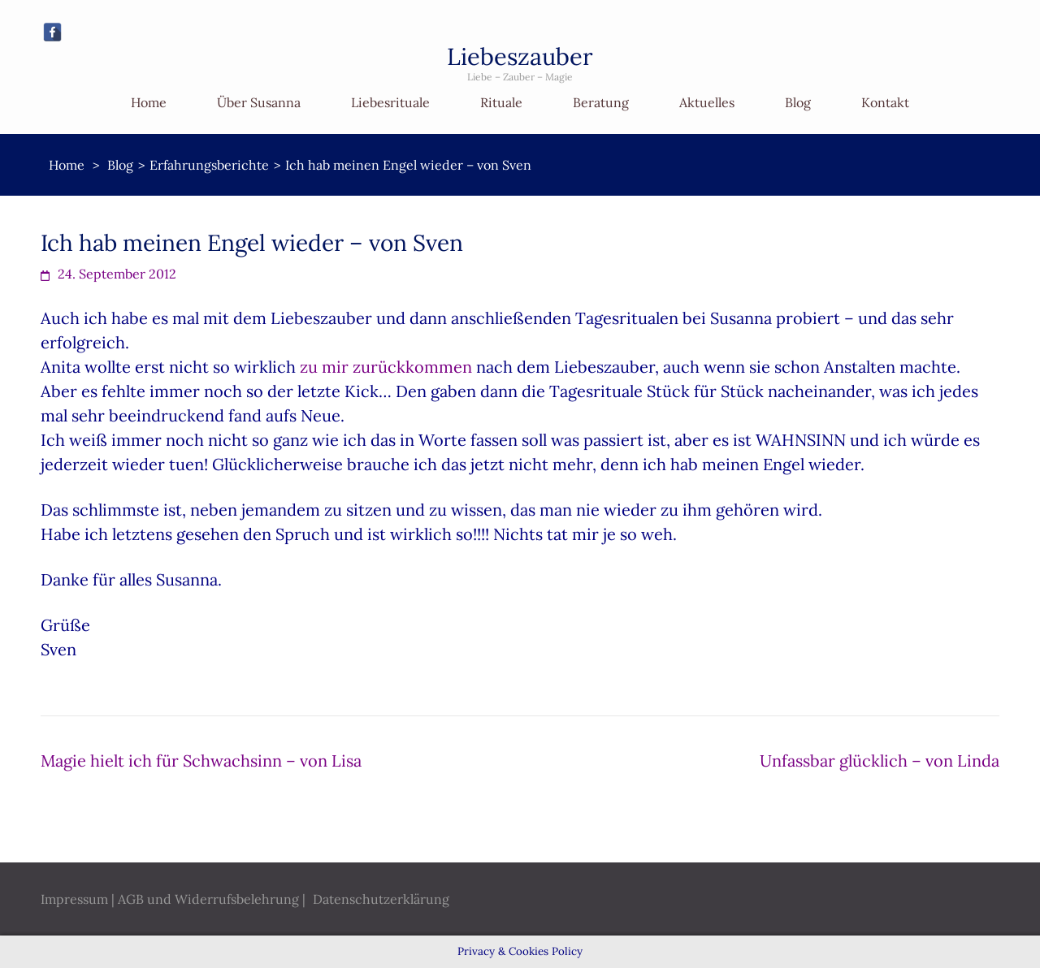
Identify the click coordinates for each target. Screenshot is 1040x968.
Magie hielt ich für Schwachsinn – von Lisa (201, 760)
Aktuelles (706, 102)
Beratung (601, 102)
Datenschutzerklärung (381, 899)
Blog (798, 102)
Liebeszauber (520, 56)
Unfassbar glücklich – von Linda (879, 760)
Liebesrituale (390, 102)
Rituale (501, 102)
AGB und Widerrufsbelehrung (208, 899)
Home (149, 102)
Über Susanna (259, 102)
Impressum (74, 899)
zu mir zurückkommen (386, 367)
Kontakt (885, 102)
